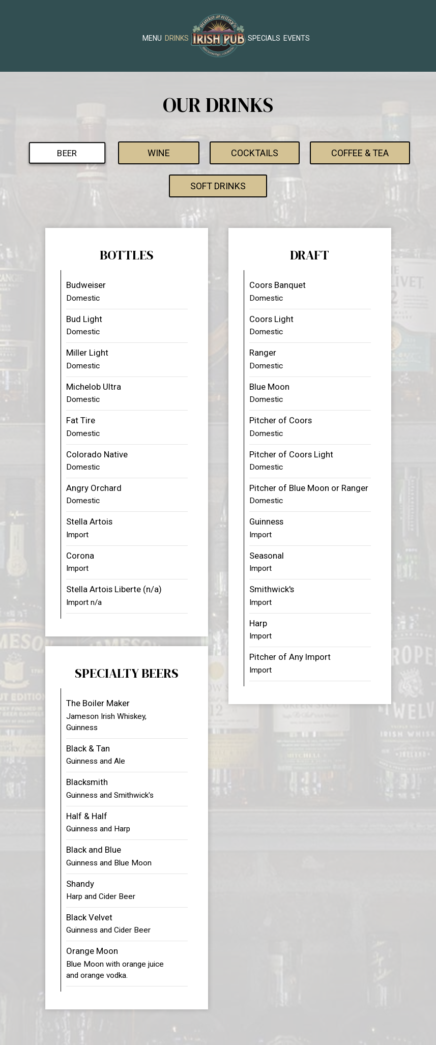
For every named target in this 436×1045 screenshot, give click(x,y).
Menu (152, 38)
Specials (264, 38)
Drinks (177, 38)
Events (296, 38)
